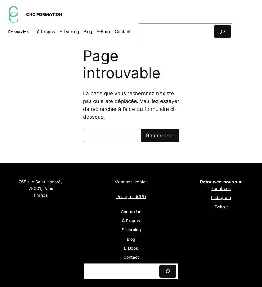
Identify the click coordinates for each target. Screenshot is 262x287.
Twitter (221, 206)
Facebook (221, 188)
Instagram (221, 197)
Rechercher (160, 136)
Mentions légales (131, 181)
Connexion (18, 31)
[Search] (222, 31)
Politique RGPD (131, 196)
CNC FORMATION (44, 14)
